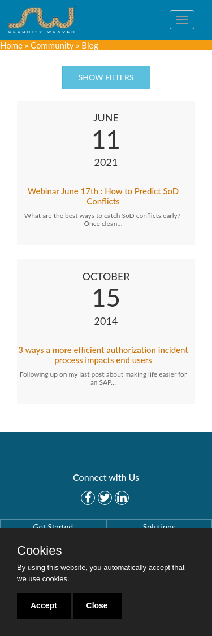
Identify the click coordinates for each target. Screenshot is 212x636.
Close (97, 605)
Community (52, 45)
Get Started (53, 527)
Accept (44, 605)
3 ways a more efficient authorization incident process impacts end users (103, 355)
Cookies (39, 550)
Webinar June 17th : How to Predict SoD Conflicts (103, 196)
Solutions (159, 527)
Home (11, 45)
